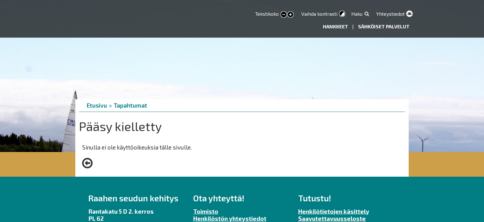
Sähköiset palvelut (384, 26)
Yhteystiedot (390, 14)
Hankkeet (336, 26)
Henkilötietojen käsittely (333, 211)
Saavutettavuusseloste (332, 218)
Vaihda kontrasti (319, 14)
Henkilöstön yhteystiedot (229, 218)
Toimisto (205, 211)
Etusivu (97, 105)
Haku (356, 14)
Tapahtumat (130, 105)
